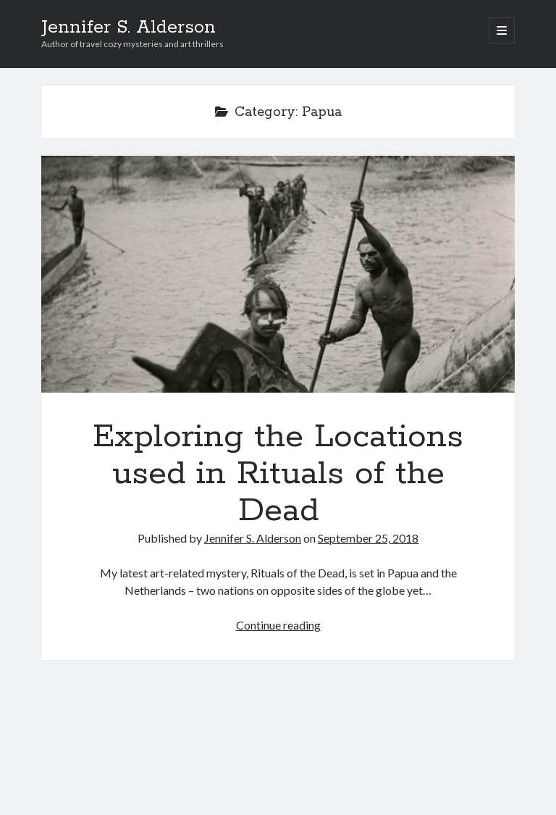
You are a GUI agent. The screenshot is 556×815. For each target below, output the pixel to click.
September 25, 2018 (368, 538)
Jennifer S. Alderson (128, 27)
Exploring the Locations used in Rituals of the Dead (278, 274)
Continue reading (278, 625)
